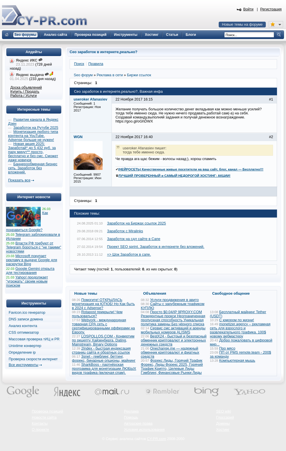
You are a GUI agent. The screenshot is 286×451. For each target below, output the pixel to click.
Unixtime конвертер (25, 346)
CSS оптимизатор (24, 333)
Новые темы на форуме (242, 25)
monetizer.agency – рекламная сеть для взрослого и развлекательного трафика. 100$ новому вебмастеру (240, 330)
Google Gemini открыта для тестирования (30, 271)
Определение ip (22, 352)
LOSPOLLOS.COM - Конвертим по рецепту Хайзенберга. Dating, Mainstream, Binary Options (103, 340)
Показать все (19, 180)
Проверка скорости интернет (33, 359)
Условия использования (144, 430)
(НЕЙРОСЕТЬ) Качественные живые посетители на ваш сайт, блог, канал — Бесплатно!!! (190, 169)
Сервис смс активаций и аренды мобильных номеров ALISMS (173, 330)
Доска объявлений (26, 88)
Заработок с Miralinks (125, 231)
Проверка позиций (47, 411)
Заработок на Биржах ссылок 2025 (136, 223)
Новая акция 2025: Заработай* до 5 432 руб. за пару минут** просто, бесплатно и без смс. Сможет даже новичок (33, 152)
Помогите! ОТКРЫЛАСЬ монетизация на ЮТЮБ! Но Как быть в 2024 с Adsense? (103, 304)
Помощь (131, 417)
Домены (223, 424)
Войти (248, 9)
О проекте (40, 430)
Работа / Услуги (23, 96)
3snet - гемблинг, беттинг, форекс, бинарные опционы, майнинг (103, 359)
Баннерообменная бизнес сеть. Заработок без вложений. (32, 168)
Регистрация (271, 9)
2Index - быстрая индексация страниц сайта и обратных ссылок (101, 350)
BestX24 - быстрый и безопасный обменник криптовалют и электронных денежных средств (174, 340)
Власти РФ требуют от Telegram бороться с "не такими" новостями (33, 247)
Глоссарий (225, 417)
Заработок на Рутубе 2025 (35, 128)
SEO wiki (223, 411)
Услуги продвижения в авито (174, 300)
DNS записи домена (26, 319)
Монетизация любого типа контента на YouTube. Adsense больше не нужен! (33, 136)
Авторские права (138, 424)
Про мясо (227, 348)
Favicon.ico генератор (27, 313)
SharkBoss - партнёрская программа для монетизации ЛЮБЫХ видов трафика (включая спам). (104, 369)
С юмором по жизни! (236, 320)
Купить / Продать (24, 92)
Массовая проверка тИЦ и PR (34, 339)
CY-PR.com (156, 439)
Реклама (131, 411)
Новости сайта (44, 417)
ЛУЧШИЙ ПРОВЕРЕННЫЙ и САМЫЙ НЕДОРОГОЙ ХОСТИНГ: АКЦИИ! (174, 175)
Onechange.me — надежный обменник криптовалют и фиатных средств (170, 352)
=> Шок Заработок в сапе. (129, 255)
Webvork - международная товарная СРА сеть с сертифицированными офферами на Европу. (103, 326)
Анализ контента (23, 326)
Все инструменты (23, 365)
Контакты (40, 424)
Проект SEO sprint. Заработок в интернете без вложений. (156, 247)
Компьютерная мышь (237, 361)
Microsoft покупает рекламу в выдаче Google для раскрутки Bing (31, 260)
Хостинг (222, 430)
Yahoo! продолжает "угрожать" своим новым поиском (27, 281)
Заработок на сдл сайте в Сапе (133, 239)
